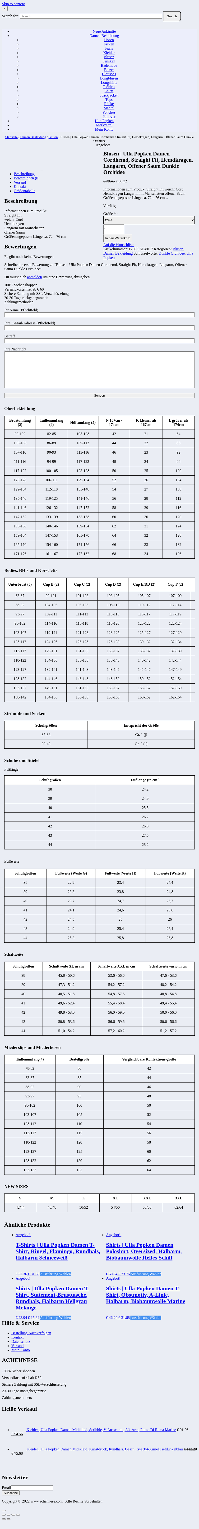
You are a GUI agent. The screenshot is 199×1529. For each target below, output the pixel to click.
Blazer (109, 70)
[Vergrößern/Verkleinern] (18, 1522)
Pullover (108, 117)
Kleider (109, 53)
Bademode (109, 65)
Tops (109, 99)
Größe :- (111, 214)
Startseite (11, 137)
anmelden (34, 277)
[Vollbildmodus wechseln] (13, 1522)
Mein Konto (104, 129)
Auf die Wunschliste (118, 245)
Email (6, 1495)
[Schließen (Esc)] (4, 1522)
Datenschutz (20, 1349)
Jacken (109, 44)
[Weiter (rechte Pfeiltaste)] (8, 1526)
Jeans (109, 48)
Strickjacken (109, 95)
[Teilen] (8, 1522)
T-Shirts (109, 87)
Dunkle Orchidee (172, 253)
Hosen (109, 40)
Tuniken (109, 61)
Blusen (109, 57)
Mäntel (109, 108)
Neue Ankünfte (104, 31)
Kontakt (17, 1344)
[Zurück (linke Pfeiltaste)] (4, 1526)
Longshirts (109, 82)
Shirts (109, 91)
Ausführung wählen (55, 1281)
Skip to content (13, 4)
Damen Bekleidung (104, 36)
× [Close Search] (5, 8)
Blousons (109, 74)
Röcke (109, 104)
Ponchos (108, 112)
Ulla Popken (104, 121)
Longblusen (109, 78)
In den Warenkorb (117, 238)
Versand (17, 1353)
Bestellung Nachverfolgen (31, 1340)
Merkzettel (104, 125)
